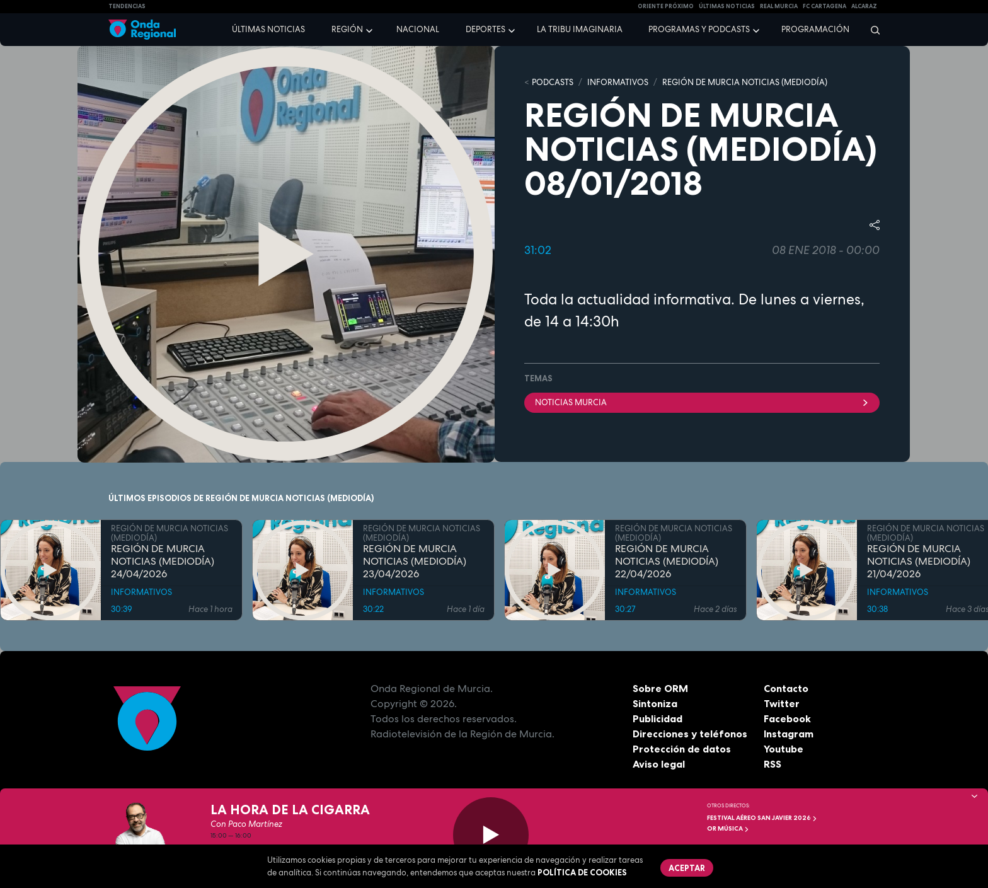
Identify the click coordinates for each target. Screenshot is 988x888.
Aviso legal (659, 764)
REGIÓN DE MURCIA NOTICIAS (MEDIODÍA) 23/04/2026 (414, 561)
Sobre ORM (660, 688)
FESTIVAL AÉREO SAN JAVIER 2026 (762, 818)
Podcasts (552, 82)
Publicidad (657, 718)
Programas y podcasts (699, 29)
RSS (772, 764)
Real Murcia (779, 6)
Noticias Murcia (702, 402)
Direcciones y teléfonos (690, 733)
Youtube (783, 748)
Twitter (782, 703)
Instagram (788, 733)
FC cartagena (824, 6)
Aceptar (687, 868)
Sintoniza (655, 703)
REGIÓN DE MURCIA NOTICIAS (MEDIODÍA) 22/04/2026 (666, 561)
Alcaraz (864, 6)
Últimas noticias (268, 29)
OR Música (728, 828)
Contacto (786, 688)
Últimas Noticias (727, 6)
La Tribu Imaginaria (580, 29)
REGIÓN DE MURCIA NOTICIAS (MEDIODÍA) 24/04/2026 (162, 561)
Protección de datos (682, 748)
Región (347, 29)
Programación (815, 29)
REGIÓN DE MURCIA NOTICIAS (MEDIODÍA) (744, 82)
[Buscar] (871, 29)
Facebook (787, 718)
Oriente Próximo (666, 6)
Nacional (417, 29)
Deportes (485, 29)
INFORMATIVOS (617, 82)
